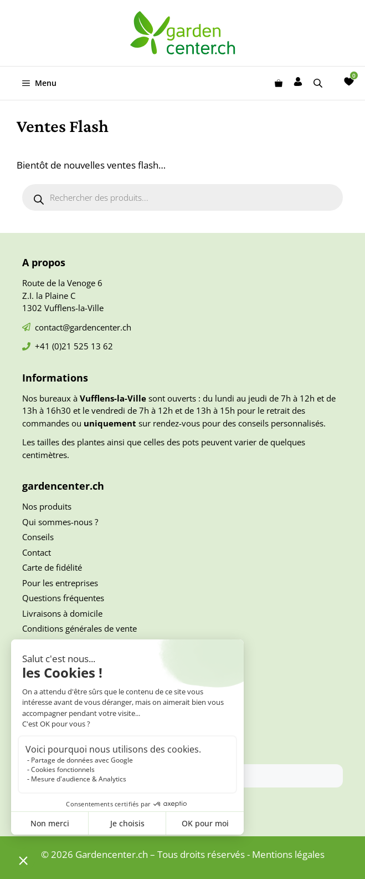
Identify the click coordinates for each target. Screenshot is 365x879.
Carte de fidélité (52, 567)
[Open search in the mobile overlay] (319, 83)
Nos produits (46, 506)
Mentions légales (288, 854)
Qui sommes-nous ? (60, 521)
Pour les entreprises (60, 582)
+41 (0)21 (54, 346)
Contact (36, 552)
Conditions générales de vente (79, 628)
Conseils (38, 536)
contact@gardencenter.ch (83, 327)
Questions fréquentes (63, 597)
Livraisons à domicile (62, 613)
